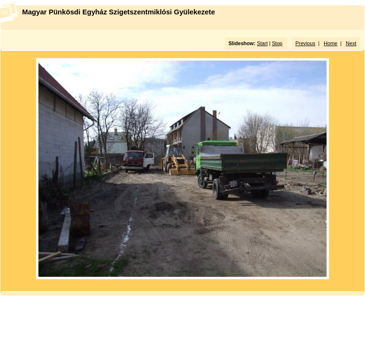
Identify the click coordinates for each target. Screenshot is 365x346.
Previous (305, 43)
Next (351, 43)
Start (262, 43)
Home (330, 43)
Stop (277, 43)
